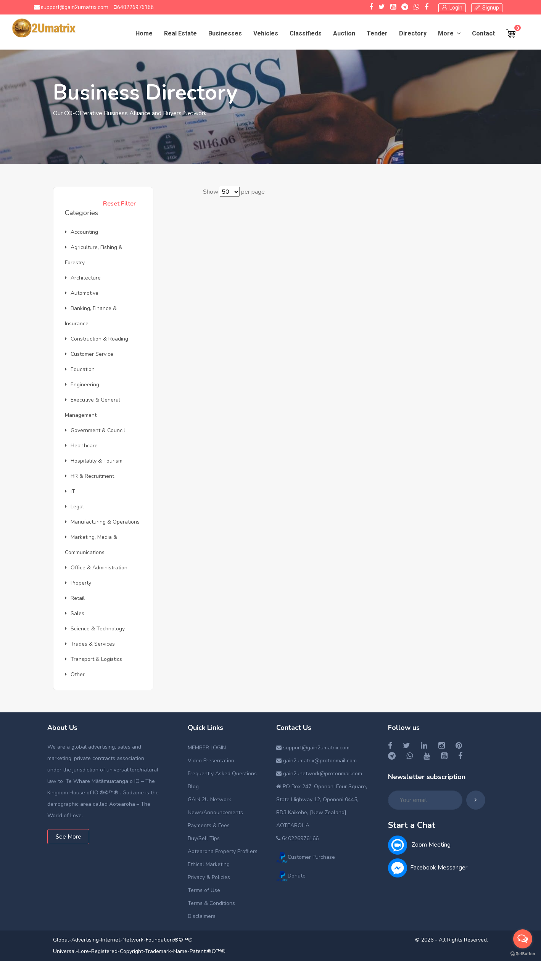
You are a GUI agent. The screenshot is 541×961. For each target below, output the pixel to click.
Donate (291, 875)
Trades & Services (90, 644)
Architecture (83, 277)
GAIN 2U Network (209, 799)
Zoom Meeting (419, 844)
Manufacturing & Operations (102, 521)
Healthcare (81, 445)
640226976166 (135, 7)
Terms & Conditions (211, 903)
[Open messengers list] (522, 938)
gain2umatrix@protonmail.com (316, 760)
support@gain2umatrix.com (74, 7)
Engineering (82, 384)
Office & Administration (96, 567)
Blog (193, 786)
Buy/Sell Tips (204, 838)
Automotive (81, 293)
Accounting (81, 232)
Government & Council (95, 430)
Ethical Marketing (209, 864)
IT (70, 491)
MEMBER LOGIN (207, 747)
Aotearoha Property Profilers (223, 851)
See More (68, 836)
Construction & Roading (96, 338)
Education (80, 369)
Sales (74, 613)
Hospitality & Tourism (93, 460)
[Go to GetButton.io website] (522, 953)
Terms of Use (204, 890)
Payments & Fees (209, 825)
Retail (75, 598)
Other (75, 674)
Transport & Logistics (93, 659)
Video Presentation (211, 760)
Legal (74, 506)
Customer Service (89, 354)
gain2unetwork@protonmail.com (319, 773)
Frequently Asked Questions (222, 773)
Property (78, 583)
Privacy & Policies (209, 877)
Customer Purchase (305, 857)
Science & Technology (95, 628)
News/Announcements (215, 812)
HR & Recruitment (89, 476)
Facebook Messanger (427, 867)
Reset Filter (119, 203)
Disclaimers (202, 916)
